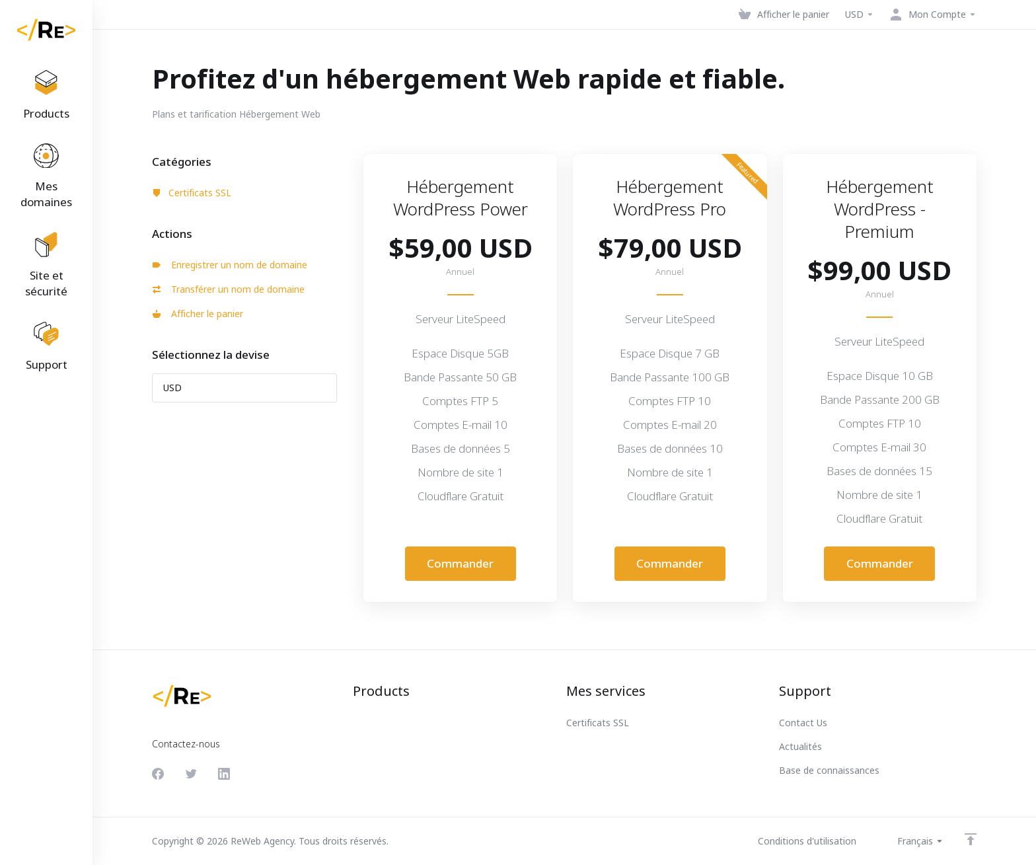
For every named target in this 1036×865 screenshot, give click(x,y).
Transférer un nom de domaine (229, 289)
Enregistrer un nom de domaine (230, 264)
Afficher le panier (198, 313)
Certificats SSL (192, 192)
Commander (460, 563)
